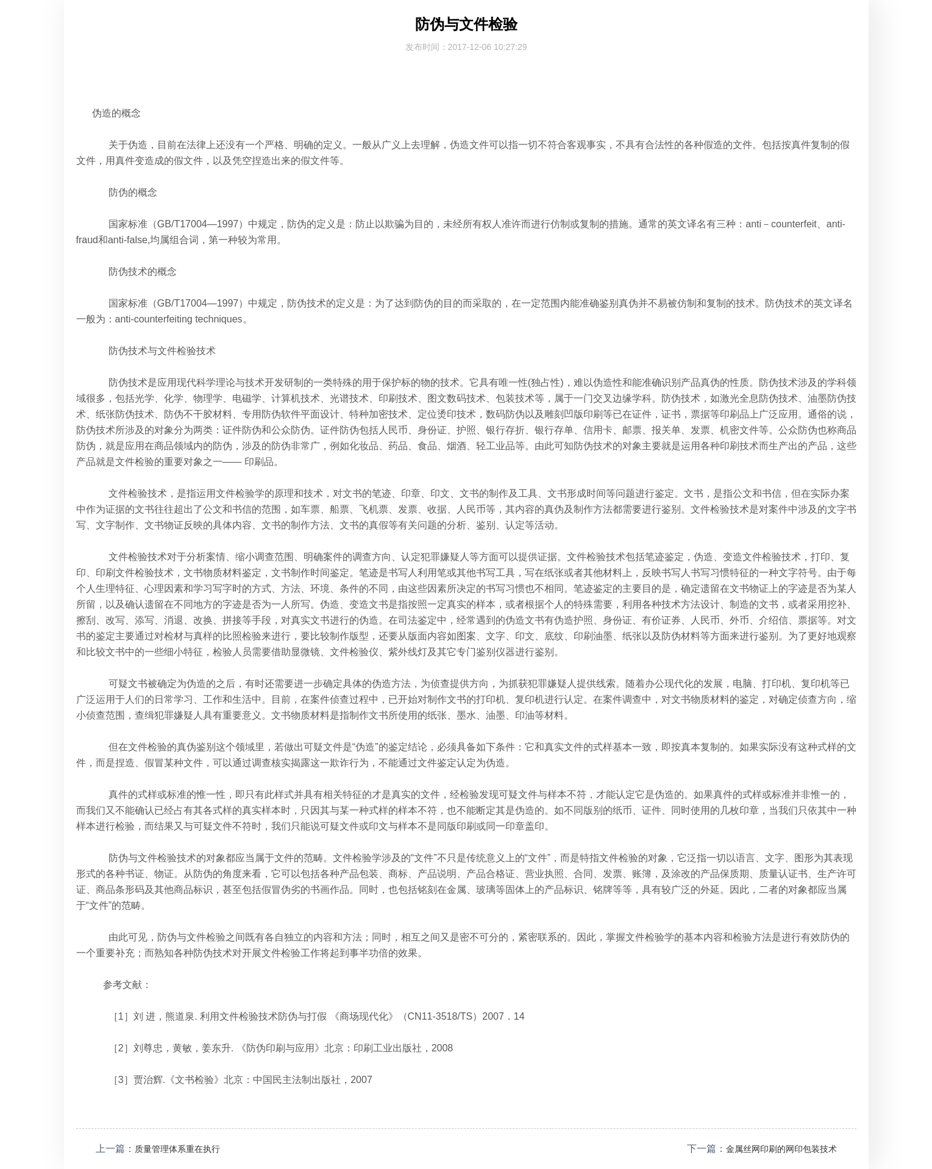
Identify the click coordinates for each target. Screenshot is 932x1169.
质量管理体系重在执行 (183, 1148)
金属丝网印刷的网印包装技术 (773, 1148)
